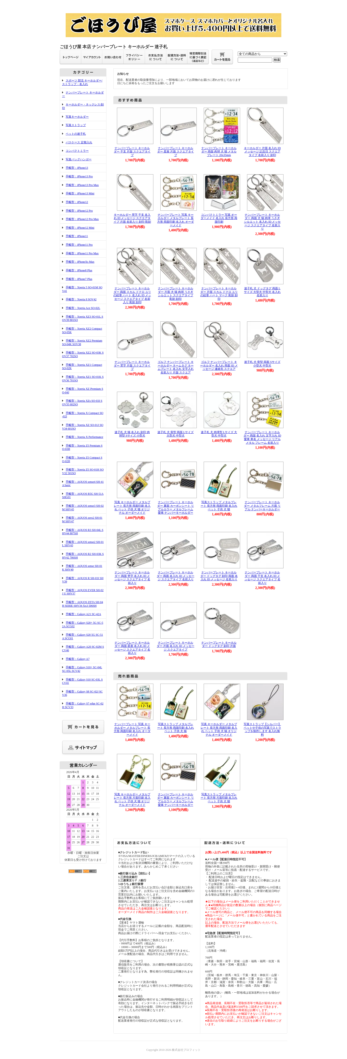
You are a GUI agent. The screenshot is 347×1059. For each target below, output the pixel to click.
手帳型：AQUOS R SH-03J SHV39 (83, 579)
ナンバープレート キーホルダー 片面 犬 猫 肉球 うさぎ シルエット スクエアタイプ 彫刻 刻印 (175, 294)
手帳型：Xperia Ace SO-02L (83, 308)
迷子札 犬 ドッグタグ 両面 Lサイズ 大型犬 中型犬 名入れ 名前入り (262, 292)
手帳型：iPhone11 (77, 236)
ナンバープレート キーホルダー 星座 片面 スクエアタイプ (175, 151)
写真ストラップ (76, 125)
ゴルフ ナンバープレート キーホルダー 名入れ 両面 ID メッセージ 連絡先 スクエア (219, 365)
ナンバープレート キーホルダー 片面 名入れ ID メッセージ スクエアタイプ (175, 646)
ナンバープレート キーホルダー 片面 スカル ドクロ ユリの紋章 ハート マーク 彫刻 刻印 (219, 294)
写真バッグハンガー (79, 159)
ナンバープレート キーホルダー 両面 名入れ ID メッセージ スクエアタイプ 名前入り (175, 576)
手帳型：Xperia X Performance (84, 437)
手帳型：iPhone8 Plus (79, 270)
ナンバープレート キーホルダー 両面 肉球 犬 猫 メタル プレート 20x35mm (219, 151)
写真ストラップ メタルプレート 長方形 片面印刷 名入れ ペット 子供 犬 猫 (219, 798)
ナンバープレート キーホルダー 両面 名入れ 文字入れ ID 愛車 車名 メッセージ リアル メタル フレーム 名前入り (262, 437)
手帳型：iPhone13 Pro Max (82, 185)
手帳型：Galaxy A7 (78, 659)
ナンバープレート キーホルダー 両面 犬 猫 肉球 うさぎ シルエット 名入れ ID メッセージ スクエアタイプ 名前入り (262, 222)
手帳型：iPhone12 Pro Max (82, 219)
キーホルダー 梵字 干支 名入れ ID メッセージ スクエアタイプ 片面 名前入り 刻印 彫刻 (132, 218)
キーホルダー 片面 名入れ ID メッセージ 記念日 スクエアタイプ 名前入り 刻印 (262, 151)
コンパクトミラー (77, 150)
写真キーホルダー (77, 116)
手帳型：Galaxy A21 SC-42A (83, 614)
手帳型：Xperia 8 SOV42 (81, 299)
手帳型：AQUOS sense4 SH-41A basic (83, 483)
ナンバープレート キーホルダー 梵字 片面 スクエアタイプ (132, 365)
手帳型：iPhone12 (77, 202)
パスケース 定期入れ (79, 142)
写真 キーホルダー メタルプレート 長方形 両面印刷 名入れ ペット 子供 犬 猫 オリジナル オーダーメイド (132, 507)
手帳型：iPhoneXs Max (80, 261)
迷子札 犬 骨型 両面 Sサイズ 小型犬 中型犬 (262, 363)
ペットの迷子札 (76, 133)
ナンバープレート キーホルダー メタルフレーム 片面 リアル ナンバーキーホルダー (262, 505)
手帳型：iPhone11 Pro (79, 244)
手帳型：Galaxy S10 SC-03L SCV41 (82, 681)
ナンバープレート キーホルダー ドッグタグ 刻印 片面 (219, 644)
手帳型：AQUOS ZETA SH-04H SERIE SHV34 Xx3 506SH (82, 603)
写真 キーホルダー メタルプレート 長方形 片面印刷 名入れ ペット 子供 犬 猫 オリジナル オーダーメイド (132, 800)
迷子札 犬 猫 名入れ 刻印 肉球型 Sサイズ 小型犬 (132, 434)
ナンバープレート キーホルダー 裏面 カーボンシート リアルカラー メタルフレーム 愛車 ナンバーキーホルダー (175, 507)
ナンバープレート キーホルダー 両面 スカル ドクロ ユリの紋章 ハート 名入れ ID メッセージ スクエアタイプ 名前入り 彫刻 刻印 (132, 295)
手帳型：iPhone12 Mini (80, 227)
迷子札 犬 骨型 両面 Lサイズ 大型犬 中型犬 (175, 434)
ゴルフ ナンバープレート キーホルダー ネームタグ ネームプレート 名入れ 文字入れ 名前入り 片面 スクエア (176, 367)
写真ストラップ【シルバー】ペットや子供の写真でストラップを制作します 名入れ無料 (262, 729)
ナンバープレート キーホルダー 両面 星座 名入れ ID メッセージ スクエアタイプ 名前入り (132, 648)
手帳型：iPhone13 (77, 167)
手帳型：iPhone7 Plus (79, 279)
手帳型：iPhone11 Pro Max (82, 253)
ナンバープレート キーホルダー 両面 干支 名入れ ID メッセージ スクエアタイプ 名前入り (262, 578)
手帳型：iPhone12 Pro (79, 210)
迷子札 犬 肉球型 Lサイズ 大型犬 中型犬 (219, 434)
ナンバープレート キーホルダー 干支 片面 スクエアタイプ (132, 151)
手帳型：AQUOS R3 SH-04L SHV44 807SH (82, 531)
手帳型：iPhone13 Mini (80, 193)
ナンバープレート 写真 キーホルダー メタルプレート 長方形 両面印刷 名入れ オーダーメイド (175, 220)
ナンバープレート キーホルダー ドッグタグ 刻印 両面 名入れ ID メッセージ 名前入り (219, 576)
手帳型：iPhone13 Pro (79, 176)
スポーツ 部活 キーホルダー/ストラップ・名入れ (82, 82)
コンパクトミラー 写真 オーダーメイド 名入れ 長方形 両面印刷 (219, 218)
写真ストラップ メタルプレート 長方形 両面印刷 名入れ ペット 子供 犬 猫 (219, 505)
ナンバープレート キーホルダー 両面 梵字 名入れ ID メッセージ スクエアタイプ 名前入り (132, 578)
